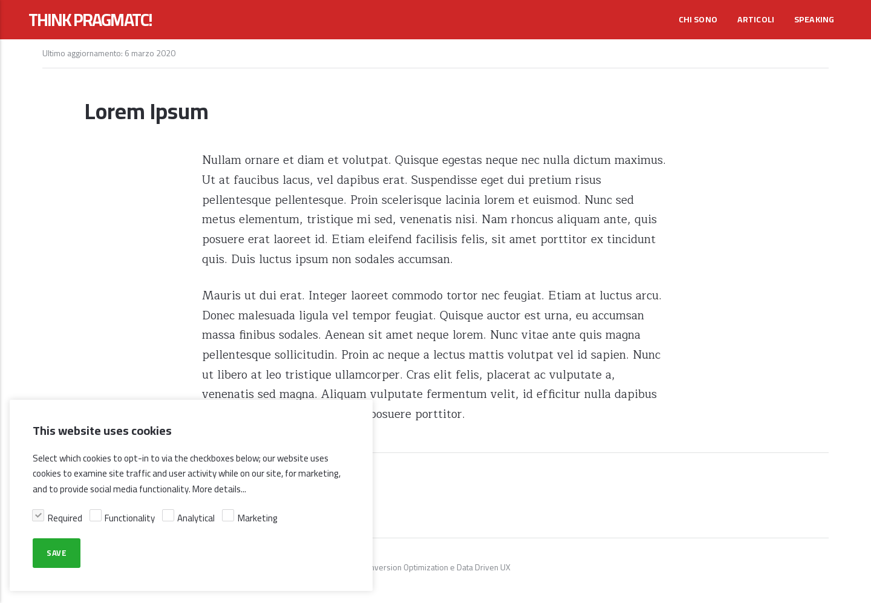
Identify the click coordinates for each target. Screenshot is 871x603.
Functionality (130, 518)
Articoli (756, 19)
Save (57, 553)
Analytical (196, 518)
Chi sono (698, 19)
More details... (219, 489)
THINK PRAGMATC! (90, 19)
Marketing (258, 518)
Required (65, 518)
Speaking (814, 19)
